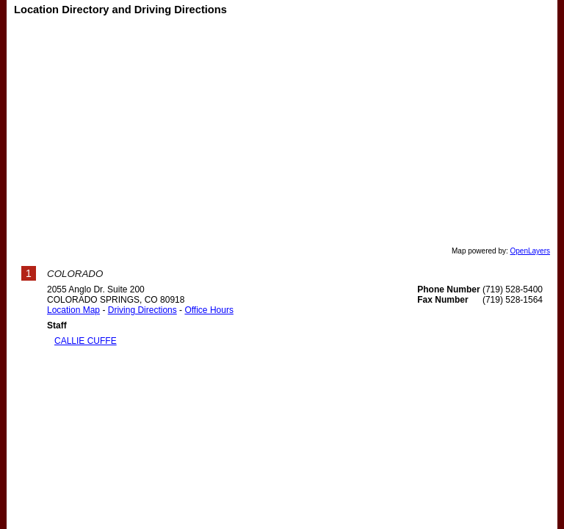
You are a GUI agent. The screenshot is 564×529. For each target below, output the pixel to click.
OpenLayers (530, 251)
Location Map (73, 310)
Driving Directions (142, 310)
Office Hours (208, 310)
